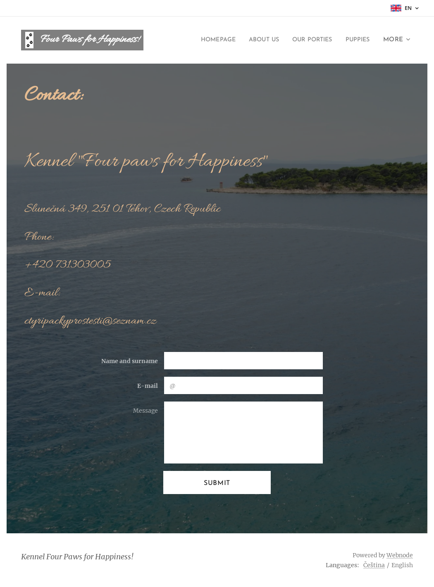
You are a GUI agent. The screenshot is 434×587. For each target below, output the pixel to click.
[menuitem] (205, 40)
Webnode (399, 555)
